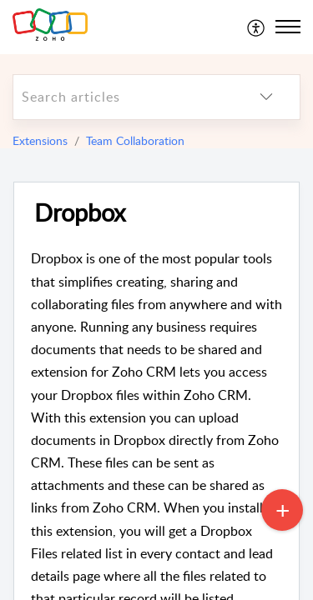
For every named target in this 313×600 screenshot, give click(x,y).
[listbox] (266, 97)
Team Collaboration (135, 140)
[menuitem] (256, 27)
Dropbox (79, 213)
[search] (123, 97)
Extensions (40, 140)
